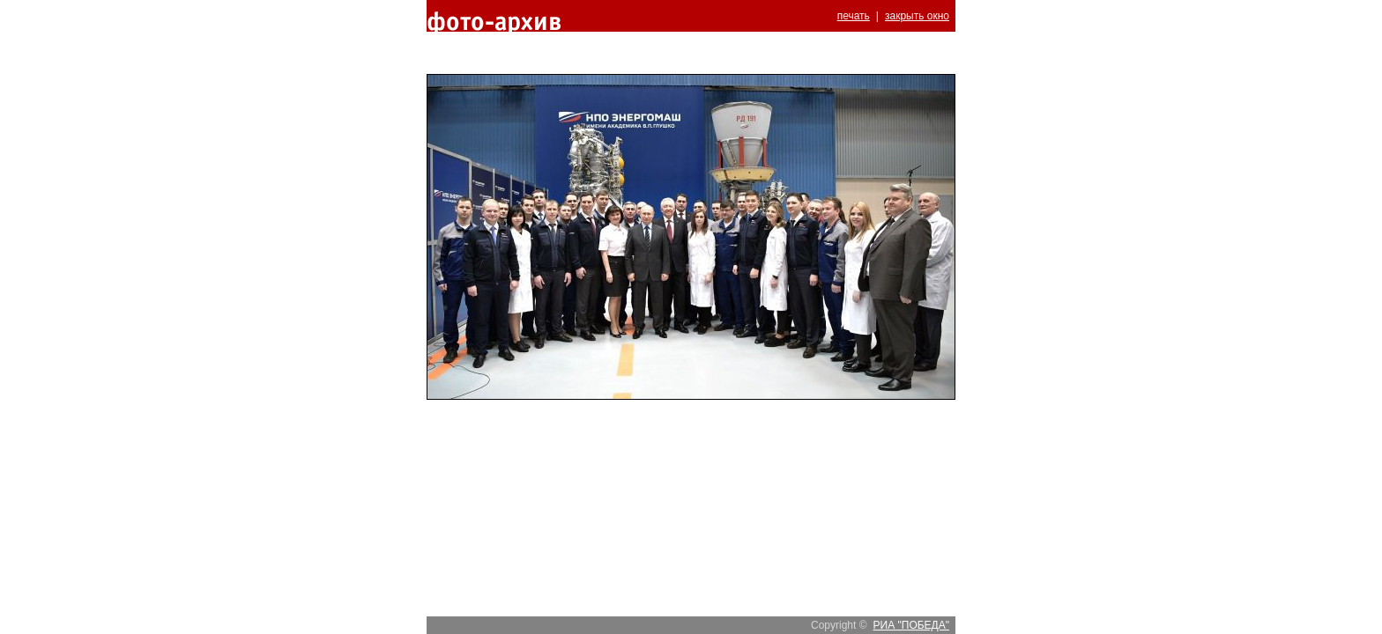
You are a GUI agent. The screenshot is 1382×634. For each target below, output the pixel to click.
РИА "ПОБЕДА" (911, 625)
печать (853, 16)
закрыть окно (917, 16)
